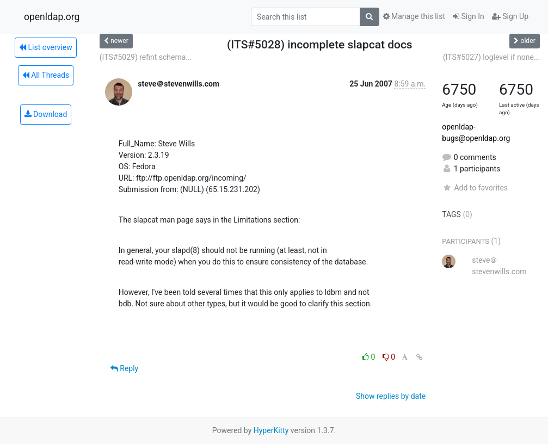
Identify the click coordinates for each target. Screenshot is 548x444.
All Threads (45, 75)
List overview (45, 47)
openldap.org (51, 16)
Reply (124, 368)
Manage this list (414, 16)
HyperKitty (271, 430)
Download (45, 114)
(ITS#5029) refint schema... (146, 57)
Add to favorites (475, 187)
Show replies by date (391, 396)
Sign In (468, 16)
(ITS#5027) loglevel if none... (491, 57)
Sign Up (510, 16)
